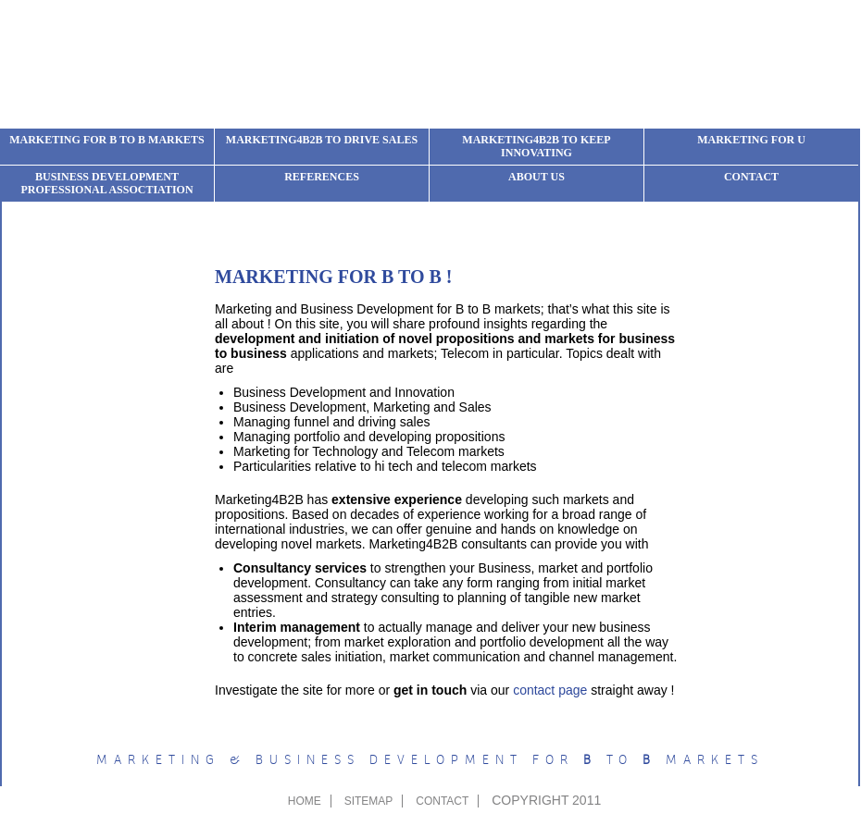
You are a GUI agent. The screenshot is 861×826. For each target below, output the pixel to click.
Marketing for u (751, 139)
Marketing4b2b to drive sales (322, 139)
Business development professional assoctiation (106, 183)
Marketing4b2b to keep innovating (536, 146)
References (321, 176)
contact (442, 801)
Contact (751, 176)
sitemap (368, 801)
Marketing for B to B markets (107, 139)
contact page (550, 690)
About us (536, 176)
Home (304, 801)
